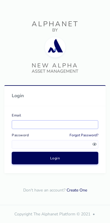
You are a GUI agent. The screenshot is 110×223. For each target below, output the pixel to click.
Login (55, 158)
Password (20, 135)
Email (16, 115)
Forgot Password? (84, 135)
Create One (77, 190)
